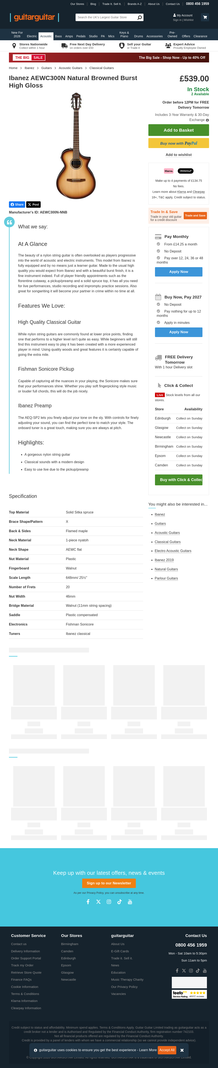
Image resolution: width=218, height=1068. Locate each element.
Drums (138, 36)
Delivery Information (25, 951)
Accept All (167, 1050)
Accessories (154, 36)
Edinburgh (68, 958)
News (115, 965)
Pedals (81, 36)
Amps (69, 36)
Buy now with (178, 143)
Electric (32, 36)
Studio (93, 36)
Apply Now (178, 272)
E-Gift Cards (120, 951)
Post (33, 204)
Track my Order (22, 965)
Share (17, 204)
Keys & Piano (124, 34)
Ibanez (29, 68)
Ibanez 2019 (164, 560)
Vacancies (118, 994)
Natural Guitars (166, 569)
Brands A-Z (135, 4)
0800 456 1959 (197, 4)
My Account (182, 15)
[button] (205, 17)
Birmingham (69, 944)
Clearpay (199, 191)
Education (118, 972)
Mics (111, 36)
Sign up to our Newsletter (109, 883)
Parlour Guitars (166, 578)
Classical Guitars (101, 68)
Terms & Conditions (25, 994)
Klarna (181, 191)
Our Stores (77, 4)
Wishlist (189, 20)
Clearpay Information (26, 1008)
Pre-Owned (172, 34)
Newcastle (68, 979)
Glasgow (67, 972)
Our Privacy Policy (124, 987)
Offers (186, 36)
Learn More (148, 1050)
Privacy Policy (95, 892)
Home (13, 68)
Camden (67, 951)
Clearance (200, 36)
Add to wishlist (179, 155)
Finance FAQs (21, 979)
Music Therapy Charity (127, 979)
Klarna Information (24, 1001)
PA (103, 36)
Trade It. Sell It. (111, 4)
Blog (93, 4)
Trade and (195, 215)
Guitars (46, 68)
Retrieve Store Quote (26, 972)
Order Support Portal (26, 958)
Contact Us (173, 4)
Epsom (66, 965)
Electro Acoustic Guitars (173, 551)
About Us (153, 4)
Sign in (177, 20)
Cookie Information (24, 987)
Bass (58, 36)
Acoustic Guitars (70, 68)
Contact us (19, 944)
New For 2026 (17, 34)
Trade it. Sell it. (122, 958)
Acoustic (46, 36)
